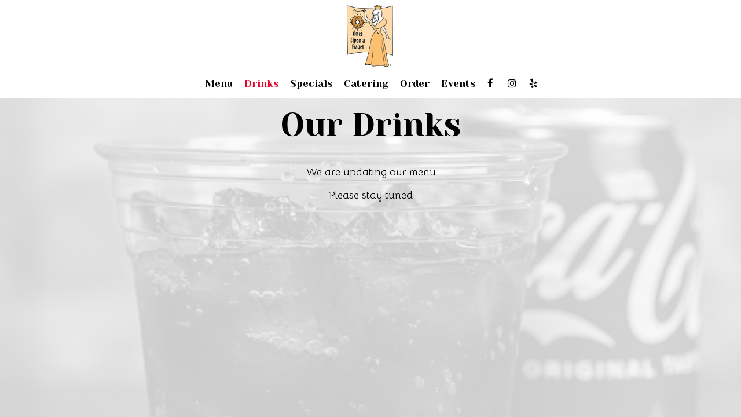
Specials (311, 83)
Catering (366, 83)
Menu (219, 83)
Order (415, 83)
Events (458, 83)
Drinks (261, 83)
